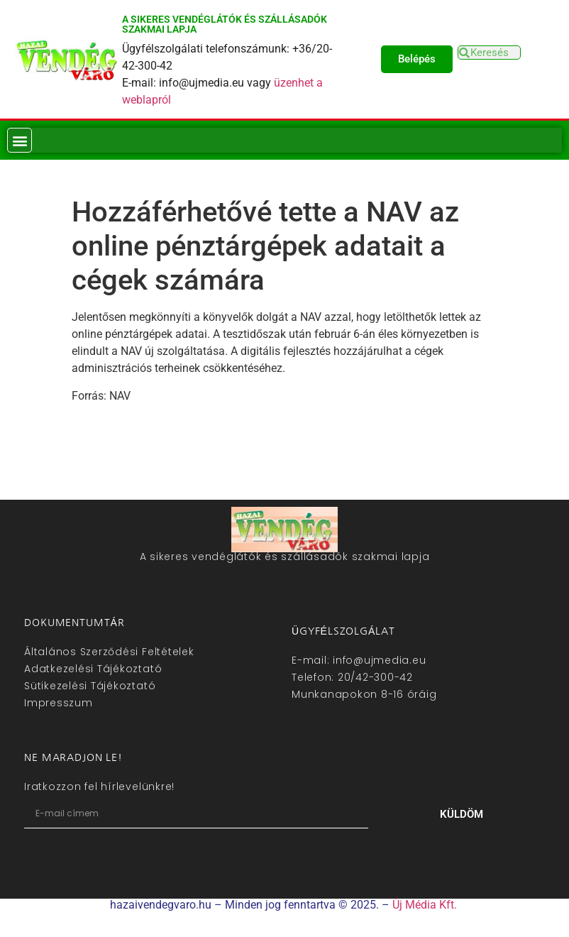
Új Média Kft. (424, 904)
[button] (19, 140)
